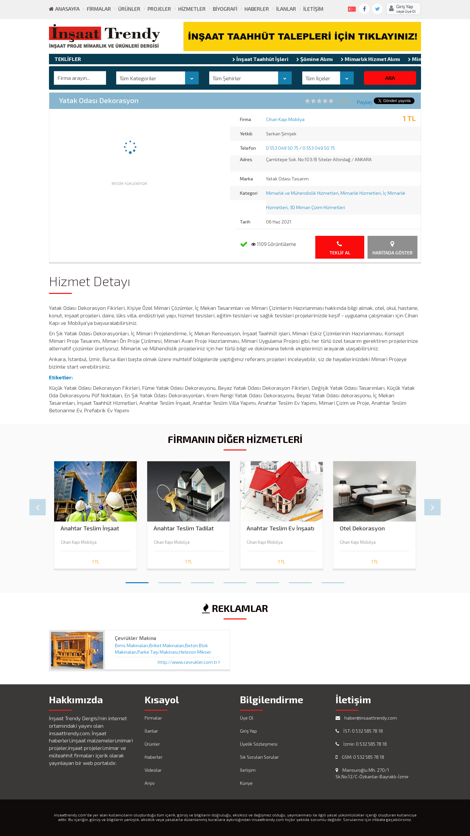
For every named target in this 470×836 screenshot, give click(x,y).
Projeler (159, 9)
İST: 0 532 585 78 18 (359, 731)
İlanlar (286, 9)
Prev (37, 507)
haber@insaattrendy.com (366, 718)
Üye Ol (246, 718)
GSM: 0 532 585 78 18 (360, 757)
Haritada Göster (392, 248)
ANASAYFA (64, 9)
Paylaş (364, 102)
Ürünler (129, 9)
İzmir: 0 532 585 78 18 (361, 744)
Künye (246, 783)
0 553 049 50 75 (282, 148)
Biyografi (225, 9)
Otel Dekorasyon (362, 528)
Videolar (153, 770)
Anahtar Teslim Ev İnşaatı (280, 528)
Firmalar (99, 9)
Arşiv (150, 783)
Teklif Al (340, 248)
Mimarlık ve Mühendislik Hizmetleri (302, 193)
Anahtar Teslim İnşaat (90, 528)
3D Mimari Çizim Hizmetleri (317, 207)
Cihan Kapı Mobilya (285, 119)
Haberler (256, 9)
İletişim (313, 9)
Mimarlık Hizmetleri (360, 193)
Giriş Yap (248, 731)
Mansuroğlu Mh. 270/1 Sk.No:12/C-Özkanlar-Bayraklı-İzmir (372, 773)
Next (432, 507)
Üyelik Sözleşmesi (258, 744)
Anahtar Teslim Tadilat (184, 528)
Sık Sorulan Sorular (259, 757)
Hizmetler (192, 9)
